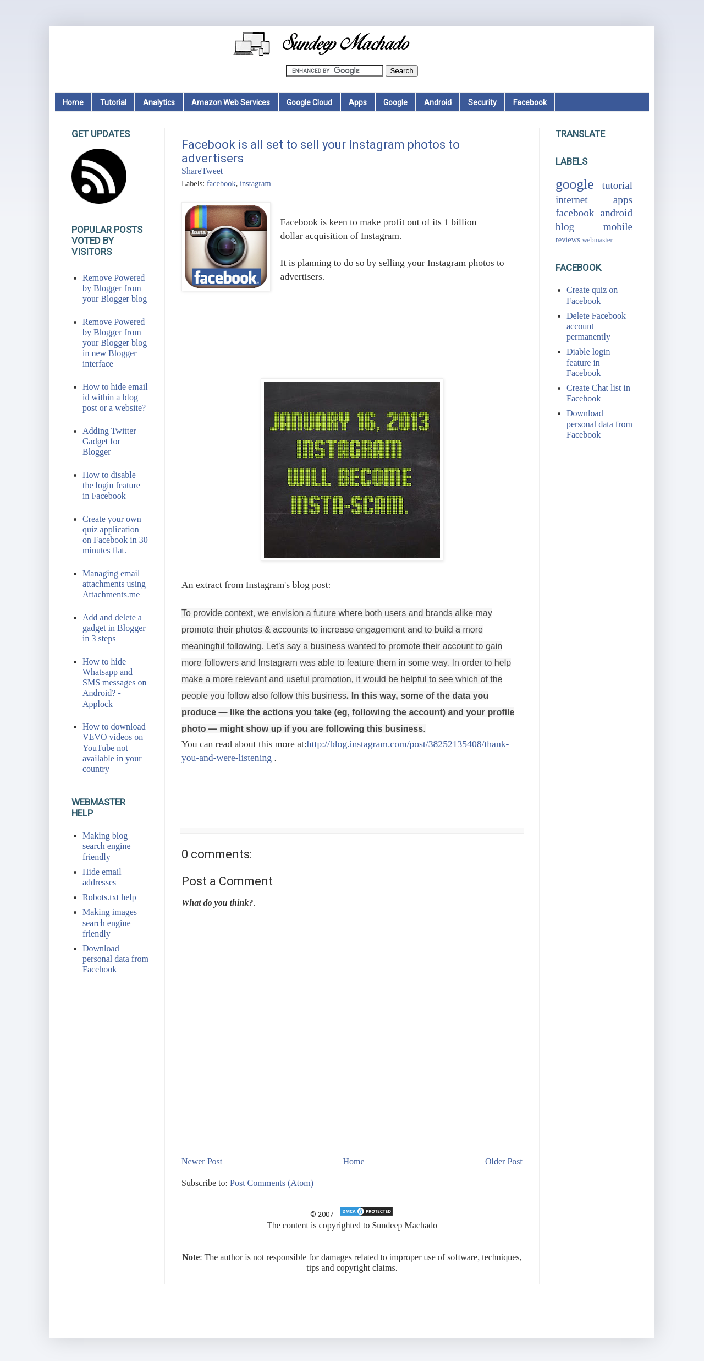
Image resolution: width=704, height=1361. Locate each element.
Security (482, 102)
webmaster (597, 240)
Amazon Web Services (230, 102)
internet (572, 199)
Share (191, 171)
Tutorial (113, 102)
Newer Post (202, 1161)
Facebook (530, 102)
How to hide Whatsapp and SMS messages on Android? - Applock (114, 683)
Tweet (212, 171)
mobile (617, 226)
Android (438, 102)
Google (395, 102)
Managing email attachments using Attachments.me (114, 584)
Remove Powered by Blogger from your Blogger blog (114, 288)
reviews (568, 239)
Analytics (159, 102)
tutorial (617, 185)
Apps (358, 102)
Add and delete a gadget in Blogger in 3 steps (114, 628)
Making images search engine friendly (109, 922)
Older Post (503, 1161)
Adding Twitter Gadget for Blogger (109, 441)
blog (565, 226)
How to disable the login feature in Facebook (111, 485)
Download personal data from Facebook (115, 959)
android (616, 213)
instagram (255, 183)
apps (622, 199)
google (575, 184)
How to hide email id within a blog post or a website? (115, 397)
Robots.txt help (109, 897)
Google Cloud (309, 102)
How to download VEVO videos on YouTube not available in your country (114, 748)
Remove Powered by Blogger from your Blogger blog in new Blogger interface (114, 343)
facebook (221, 183)
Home (73, 102)
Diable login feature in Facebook (588, 362)
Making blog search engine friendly (106, 846)
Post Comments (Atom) (272, 1183)
